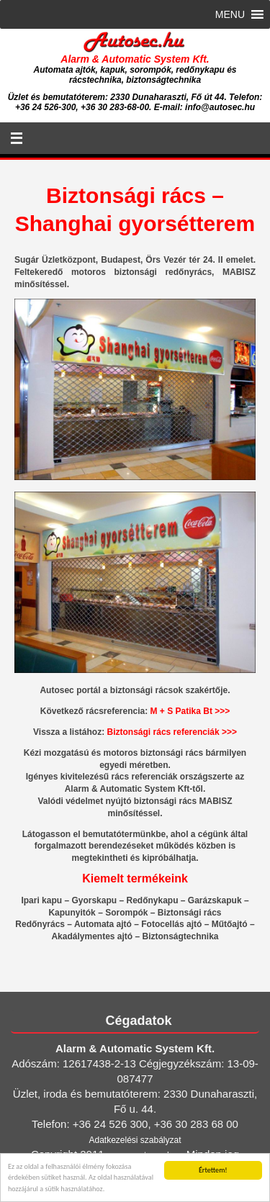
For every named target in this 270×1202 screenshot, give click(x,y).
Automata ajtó (103, 924)
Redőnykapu (152, 900)
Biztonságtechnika (181, 936)
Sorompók (126, 913)
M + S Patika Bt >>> (190, 711)
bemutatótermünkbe (124, 834)
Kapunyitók (71, 913)
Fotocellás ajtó (171, 924)
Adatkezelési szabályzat (135, 1140)
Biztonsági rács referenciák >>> (172, 732)
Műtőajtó (230, 924)
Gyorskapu (94, 900)
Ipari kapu (41, 900)
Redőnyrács (40, 924)
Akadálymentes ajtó (91, 936)
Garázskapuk (215, 900)
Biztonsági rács (190, 913)
